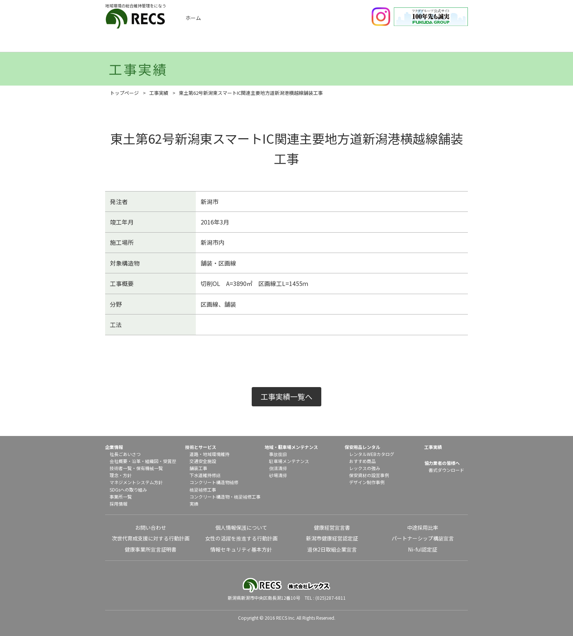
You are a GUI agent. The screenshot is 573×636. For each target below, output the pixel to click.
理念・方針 (121, 475)
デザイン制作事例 (367, 482)
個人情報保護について (241, 527)
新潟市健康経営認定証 (332, 538)
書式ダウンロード (446, 470)
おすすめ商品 (362, 461)
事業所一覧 (121, 496)
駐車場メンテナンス (289, 461)
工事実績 (201, 43)
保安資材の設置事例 (369, 475)
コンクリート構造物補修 (214, 482)
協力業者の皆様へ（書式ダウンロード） (443, 43)
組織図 (151, 461)
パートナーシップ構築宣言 (423, 538)
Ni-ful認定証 (422, 549)
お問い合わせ (150, 527)
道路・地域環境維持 (209, 454)
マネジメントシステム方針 (136, 482)
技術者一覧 (121, 468)
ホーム (193, 17)
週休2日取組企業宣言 (332, 549)
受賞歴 (169, 461)
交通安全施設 (203, 461)
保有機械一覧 (149, 468)
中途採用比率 (422, 527)
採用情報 (118, 503)
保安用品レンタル (382, 43)
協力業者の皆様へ (442, 463)
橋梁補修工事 (203, 489)
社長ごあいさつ (125, 454)
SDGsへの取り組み (128, 489)
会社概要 (118, 461)
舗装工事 (198, 468)
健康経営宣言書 (332, 527)
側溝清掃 (278, 468)
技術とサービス (262, 43)
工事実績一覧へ (286, 396)
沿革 (136, 461)
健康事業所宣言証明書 (151, 549)
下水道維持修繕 (205, 475)
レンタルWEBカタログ (371, 454)
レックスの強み (364, 468)
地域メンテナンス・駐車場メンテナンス (322, 43)
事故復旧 (278, 454)
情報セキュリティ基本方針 (241, 549)
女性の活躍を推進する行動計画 (241, 538)
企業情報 (141, 43)
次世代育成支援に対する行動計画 (151, 538)
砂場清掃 (278, 475)
